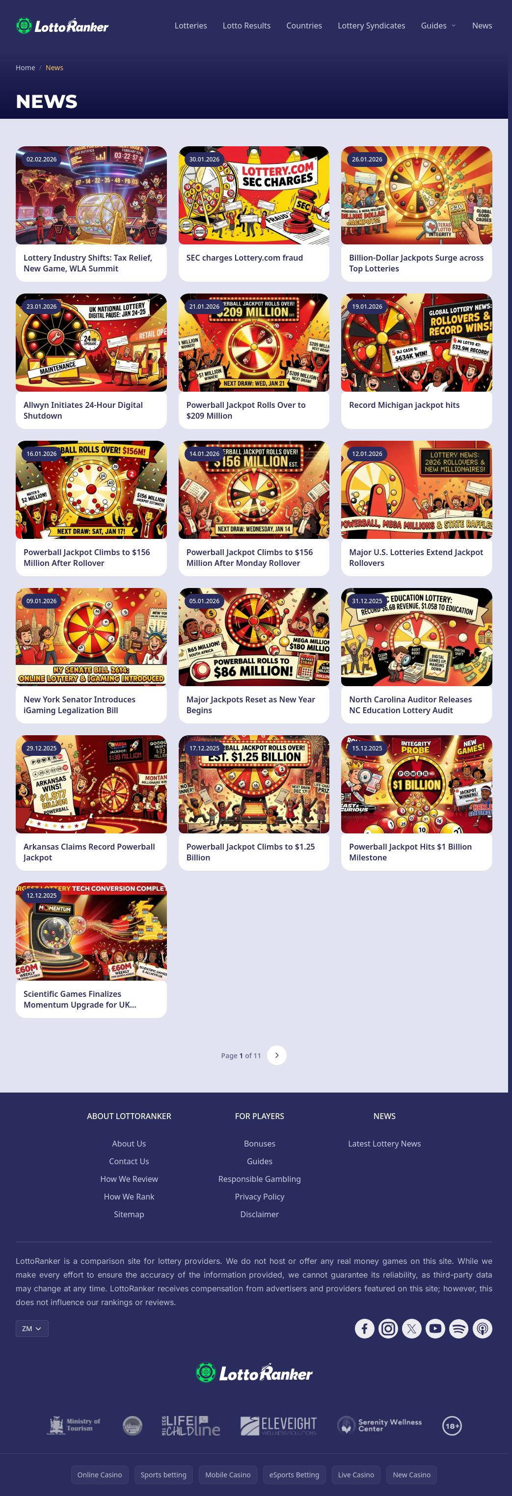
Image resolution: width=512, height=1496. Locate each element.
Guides (434, 25)
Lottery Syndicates (371, 25)
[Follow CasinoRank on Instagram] (388, 1328)
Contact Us (129, 1161)
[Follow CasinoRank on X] (412, 1328)
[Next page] (277, 1055)
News (482, 25)
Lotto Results (247, 25)
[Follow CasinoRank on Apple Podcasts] (482, 1328)
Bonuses (259, 1143)
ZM (32, 1328)
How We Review (129, 1179)
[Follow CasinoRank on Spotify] (459, 1328)
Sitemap (129, 1214)
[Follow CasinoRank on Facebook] (365, 1328)
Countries (304, 25)
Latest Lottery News (384, 1143)
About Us (129, 1143)
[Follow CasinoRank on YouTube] (435, 1328)
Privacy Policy (259, 1196)
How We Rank (129, 1196)
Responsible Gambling (259, 1179)
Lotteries (191, 25)
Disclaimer (259, 1214)
